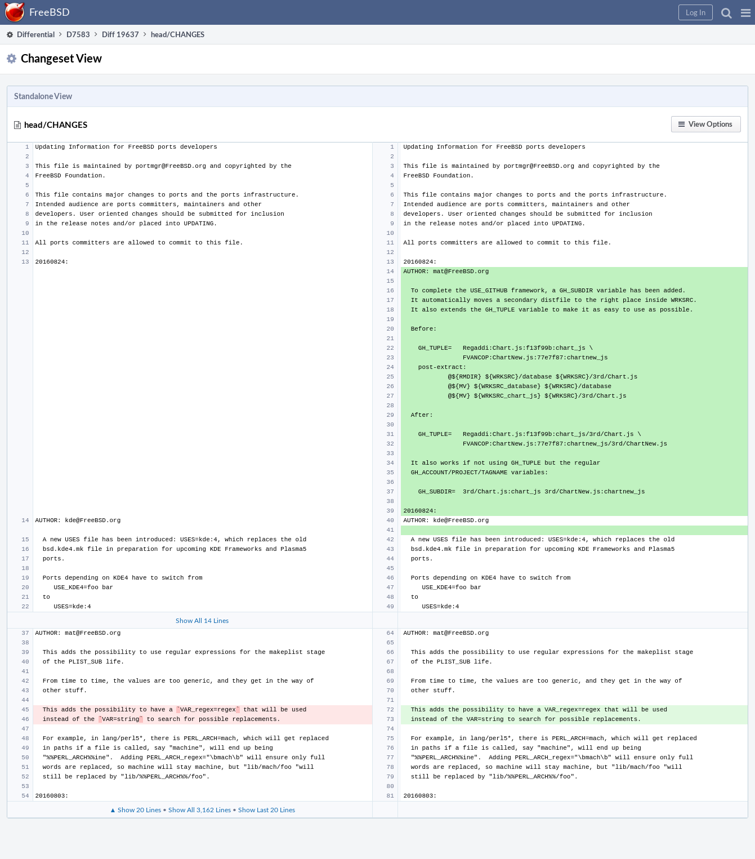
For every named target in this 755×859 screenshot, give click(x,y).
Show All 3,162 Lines (199, 809)
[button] (745, 12)
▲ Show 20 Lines (135, 809)
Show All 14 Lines (202, 620)
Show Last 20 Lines (266, 809)
